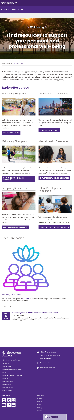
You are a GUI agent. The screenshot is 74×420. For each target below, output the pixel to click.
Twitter (9, 400)
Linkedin (14, 405)
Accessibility (5, 363)
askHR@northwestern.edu (47, 367)
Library (39, 401)
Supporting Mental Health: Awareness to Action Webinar (35, 313)
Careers (4, 372)
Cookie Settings (7, 390)
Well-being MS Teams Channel (14, 295)
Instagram (14, 400)
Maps (39, 404)
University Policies (7, 387)
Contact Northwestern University (12, 375)
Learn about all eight (49, 130)
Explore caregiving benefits (15, 227)
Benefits (10, 63)
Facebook (4, 400)
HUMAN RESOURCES (12, 10)
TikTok (9, 405)
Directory (40, 398)
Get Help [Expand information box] (53, 416)
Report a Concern (7, 384)
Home (3, 63)
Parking (39, 407)
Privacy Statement (7, 381)
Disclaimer (5, 378)
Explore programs (11, 133)
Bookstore (40, 395)
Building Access (6, 366)
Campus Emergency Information (12, 369)
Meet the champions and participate (13, 178)
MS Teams (25, 298)
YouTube (4, 405)
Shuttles (40, 411)
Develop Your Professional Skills (54, 227)
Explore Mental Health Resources (54, 178)
